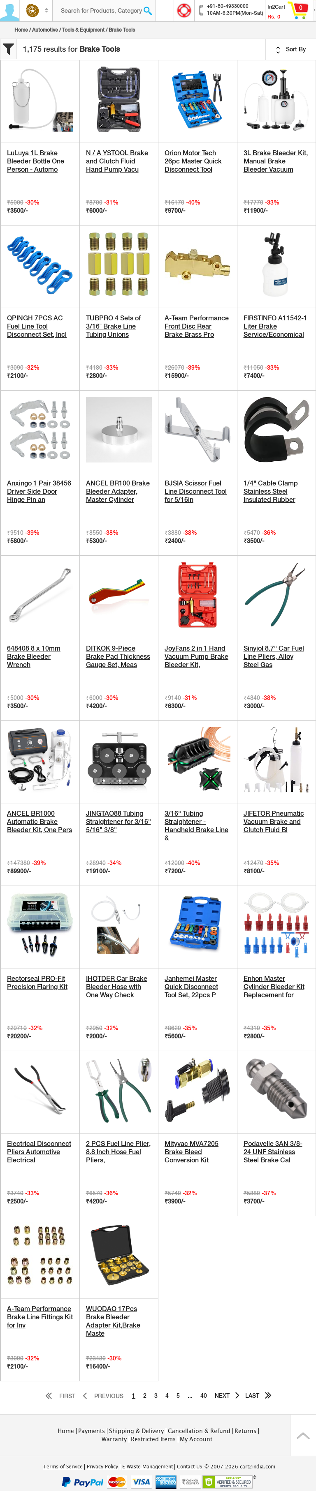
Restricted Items (153, 1439)
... (190, 1395)
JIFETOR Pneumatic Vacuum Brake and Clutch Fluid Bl (274, 822)
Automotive (45, 30)
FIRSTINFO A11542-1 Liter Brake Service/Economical (275, 326)
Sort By (291, 49)
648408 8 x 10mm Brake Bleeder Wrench (33, 656)
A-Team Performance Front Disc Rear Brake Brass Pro (197, 326)
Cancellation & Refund (199, 1431)
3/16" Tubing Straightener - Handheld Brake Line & (196, 826)
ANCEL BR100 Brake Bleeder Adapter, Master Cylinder (118, 491)
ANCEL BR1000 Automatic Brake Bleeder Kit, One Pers (39, 822)
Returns (245, 1431)
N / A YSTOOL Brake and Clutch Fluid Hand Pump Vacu (117, 161)
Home (21, 30)
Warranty (114, 1439)
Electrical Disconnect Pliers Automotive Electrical (39, 1152)
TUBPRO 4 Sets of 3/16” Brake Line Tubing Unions (113, 326)
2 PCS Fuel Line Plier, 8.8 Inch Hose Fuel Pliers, (118, 1152)
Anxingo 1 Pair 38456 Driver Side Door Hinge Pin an (39, 491)
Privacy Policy (102, 1467)
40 (203, 1395)
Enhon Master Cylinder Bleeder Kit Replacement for (274, 987)
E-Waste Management (147, 1467)
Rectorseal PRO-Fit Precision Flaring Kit (37, 983)
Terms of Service (63, 1467)
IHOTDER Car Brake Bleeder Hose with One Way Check (116, 987)
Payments (91, 1431)
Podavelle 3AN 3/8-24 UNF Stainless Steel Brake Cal (273, 1152)
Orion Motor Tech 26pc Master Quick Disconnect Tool (193, 161)
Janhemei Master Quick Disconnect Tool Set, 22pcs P (191, 987)
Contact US (189, 1467)
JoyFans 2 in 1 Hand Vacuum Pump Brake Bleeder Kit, (196, 656)
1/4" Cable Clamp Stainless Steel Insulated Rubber (271, 491)
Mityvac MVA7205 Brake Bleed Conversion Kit (191, 1152)
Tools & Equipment (83, 30)
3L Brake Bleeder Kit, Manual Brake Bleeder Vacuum (276, 161)
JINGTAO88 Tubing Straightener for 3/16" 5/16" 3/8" (118, 822)
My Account (196, 1439)
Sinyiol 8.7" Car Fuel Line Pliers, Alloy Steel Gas (274, 656)
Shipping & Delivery (136, 1431)
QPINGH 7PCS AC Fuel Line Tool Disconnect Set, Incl (37, 326)
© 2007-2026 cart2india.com (239, 1467)
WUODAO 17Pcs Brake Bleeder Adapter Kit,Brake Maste (113, 1321)
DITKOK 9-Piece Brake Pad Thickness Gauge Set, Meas (118, 656)
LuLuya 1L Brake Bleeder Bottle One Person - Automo (35, 161)
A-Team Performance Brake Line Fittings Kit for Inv (40, 1317)
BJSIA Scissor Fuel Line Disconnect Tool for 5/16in (196, 491)
